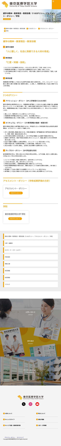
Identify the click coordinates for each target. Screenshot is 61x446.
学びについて (41, 413)
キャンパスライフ (10, 419)
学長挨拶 (7, 257)
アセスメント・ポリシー (47, 28)
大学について (8, 413)
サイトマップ (20, 437)
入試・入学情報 (42, 425)
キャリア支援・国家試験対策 (12, 425)
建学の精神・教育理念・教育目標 (15, 28)
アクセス (7, 284)
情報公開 (7, 264)
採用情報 (7, 277)
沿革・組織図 (9, 243)
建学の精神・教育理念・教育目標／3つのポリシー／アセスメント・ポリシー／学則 (29, 236)
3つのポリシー (32, 28)
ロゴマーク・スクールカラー (13, 250)
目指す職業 (41, 419)
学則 (7, 31)
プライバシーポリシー (10, 437)
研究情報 (7, 271)
